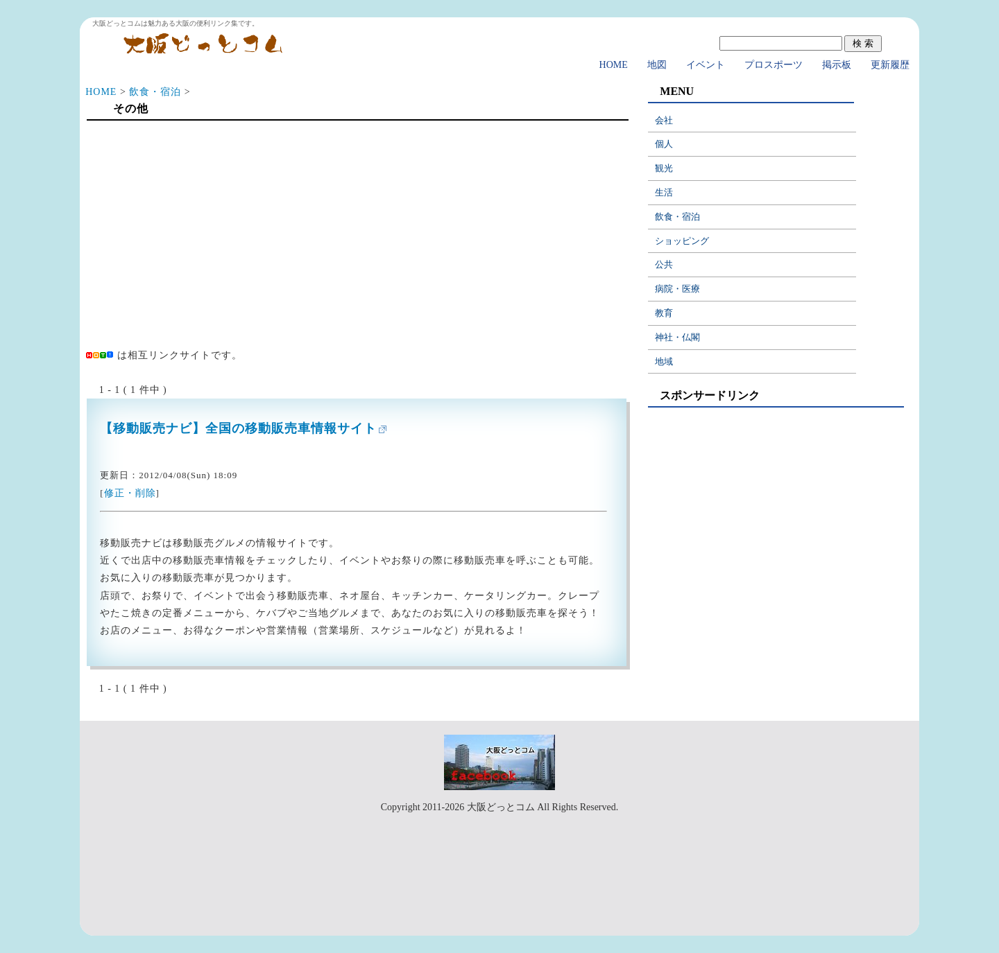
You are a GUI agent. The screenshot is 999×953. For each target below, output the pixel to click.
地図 (657, 65)
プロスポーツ (773, 65)
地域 (664, 361)
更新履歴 (890, 65)
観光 (664, 168)
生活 (664, 192)
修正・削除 (130, 493)
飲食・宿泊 (155, 92)
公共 (664, 264)
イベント (705, 65)
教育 (664, 313)
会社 (664, 120)
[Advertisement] (356, 237)
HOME (613, 65)
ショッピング (682, 241)
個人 (664, 144)
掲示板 (836, 65)
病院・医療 (677, 288)
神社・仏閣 (677, 337)
